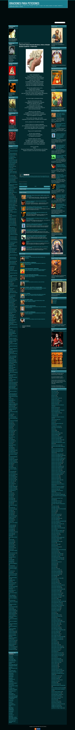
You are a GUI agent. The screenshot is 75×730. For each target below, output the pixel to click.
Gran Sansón (11, 266)
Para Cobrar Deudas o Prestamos (57, 523)
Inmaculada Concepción (13, 270)
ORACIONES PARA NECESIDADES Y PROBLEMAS (29, 268)
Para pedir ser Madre (55, 678)
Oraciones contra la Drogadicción (57, 466)
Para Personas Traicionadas (56, 587)
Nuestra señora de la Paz (13, 327)
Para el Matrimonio (55, 643)
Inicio (35, 186)
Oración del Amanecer (12, 382)
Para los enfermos (55, 663)
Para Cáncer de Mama (55, 533)
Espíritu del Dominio (12, 261)
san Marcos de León (12, 649)
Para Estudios (54, 560)
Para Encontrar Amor (55, 552)
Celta (10, 214)
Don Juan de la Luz (12, 236)
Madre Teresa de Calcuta (13, 292)
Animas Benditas (12, 197)
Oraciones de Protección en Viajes (57, 486)
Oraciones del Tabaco (55, 489)
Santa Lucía (11, 555)
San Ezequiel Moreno (12, 450)
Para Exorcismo (54, 563)
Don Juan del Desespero (13, 239)
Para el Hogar (54, 640)
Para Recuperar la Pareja (56, 606)
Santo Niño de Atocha (12, 586)
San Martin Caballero (12, 486)
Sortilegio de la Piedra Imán (56, 706)
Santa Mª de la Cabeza (13, 568)
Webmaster (55, 301)
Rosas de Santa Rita (12, 407)
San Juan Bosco (11, 472)
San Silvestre (11, 513)
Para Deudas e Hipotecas (56, 538)
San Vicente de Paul (12, 515)
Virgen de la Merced (12, 631)
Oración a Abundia (12, 356)
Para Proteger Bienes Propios (56, 602)
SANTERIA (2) (11, 714)
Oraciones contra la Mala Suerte (57, 467)
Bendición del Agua (55, 403)
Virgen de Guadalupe (12, 610)
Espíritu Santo (11, 251)
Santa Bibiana (11, 527)
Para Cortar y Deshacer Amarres (57, 531)
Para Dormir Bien (54, 548)
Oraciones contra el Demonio (56, 463)
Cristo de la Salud (12, 222)
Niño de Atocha (11, 308)
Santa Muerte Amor (12, 567)
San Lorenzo (11, 482)
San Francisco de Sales (13, 454)
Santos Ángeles (11, 595)
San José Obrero (12, 467)
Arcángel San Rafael (12, 201)
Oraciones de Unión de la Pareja (57, 487)
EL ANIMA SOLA (12, 688)
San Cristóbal (11, 439)
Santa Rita (10, 572)
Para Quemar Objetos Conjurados (57, 605)
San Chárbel (11, 432)
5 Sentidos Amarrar (12, 171)
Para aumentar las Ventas (56, 627)
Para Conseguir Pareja (55, 525)
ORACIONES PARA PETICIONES (24, 3)
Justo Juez (10, 283)
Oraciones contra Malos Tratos (57, 460)
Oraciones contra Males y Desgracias (58, 458)
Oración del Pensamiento (13, 388)
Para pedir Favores (55, 666)
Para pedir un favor (55, 681)
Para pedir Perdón (55, 667)
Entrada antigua (47, 186)
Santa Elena (11, 543)
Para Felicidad (54, 565)
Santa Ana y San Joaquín (13, 522)
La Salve (10, 289)
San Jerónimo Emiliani (12, 462)
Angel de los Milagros (12, 187)
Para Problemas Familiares (56, 594)
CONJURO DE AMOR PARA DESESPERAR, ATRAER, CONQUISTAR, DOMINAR (61, 196)
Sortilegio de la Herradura (56, 705)
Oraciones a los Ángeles (13, 343)
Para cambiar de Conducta (56, 628)
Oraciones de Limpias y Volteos (57, 479)
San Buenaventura (12, 430)
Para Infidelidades (55, 575)
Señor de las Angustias (13, 597)
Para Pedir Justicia (55, 580)
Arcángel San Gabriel (12, 198)
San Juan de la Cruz (12, 479)
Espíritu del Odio (11, 262)
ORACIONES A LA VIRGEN (25, 293)
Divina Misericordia (12, 228)
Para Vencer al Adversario (56, 624)
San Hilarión (11, 458)
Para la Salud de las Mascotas (57, 659)
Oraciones (53, 430)
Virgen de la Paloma (12, 632)
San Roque (11, 510)
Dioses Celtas (11, 227)
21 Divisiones (11, 156)
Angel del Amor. (11, 188)
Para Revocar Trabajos (55, 610)
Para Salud (53, 612)
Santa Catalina (11, 533)
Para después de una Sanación (57, 639)
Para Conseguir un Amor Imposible (57, 527)
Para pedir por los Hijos (55, 677)
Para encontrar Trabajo (55, 644)
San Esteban (11, 447)
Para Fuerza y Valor (55, 568)
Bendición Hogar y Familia (56, 398)
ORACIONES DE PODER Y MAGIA (26, 299)
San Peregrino (11, 507)
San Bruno (10, 428)
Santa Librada (11, 554)
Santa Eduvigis (11, 542)
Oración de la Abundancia (13, 372)
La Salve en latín (12, 291)
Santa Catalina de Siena (13, 537)
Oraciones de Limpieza (55, 481)
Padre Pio (10, 398)
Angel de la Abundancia (13, 182)
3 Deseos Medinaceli (12, 162)
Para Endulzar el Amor (55, 556)
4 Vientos (10, 167)
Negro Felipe (11, 305)
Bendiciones (54, 395)
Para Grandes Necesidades (56, 571)
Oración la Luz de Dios (13, 391)
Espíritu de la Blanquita (13, 252)
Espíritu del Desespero (13, 258)
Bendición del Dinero (55, 407)
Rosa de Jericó (11, 406)
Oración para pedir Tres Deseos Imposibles (59, 495)
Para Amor (53, 512)
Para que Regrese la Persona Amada (58, 687)
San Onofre (11, 495)
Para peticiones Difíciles (56, 683)
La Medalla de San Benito (56, 426)
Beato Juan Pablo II (12, 202)
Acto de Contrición (55, 392)
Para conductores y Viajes (56, 633)
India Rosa (10, 269)
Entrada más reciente (23, 186)
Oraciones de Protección (56, 482)
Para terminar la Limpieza (56, 702)
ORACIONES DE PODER (13, 696)
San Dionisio (11, 442)
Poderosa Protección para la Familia (58, 703)
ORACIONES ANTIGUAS (13, 718)
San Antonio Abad (12, 416)
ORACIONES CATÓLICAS (25, 318)
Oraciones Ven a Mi (55, 435)
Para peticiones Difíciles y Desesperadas (58, 685)
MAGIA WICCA (11, 684)
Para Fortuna (54, 567)
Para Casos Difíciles (55, 519)
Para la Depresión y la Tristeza (57, 655)
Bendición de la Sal (55, 399)
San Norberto (11, 494)
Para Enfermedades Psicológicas (57, 557)
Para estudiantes (54, 651)
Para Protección (54, 598)
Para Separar (54, 617)
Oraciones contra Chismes (56, 441)
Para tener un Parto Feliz (56, 701)
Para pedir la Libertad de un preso (57, 670)
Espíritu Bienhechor (12, 248)
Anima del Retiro (11, 196)
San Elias (10, 443)
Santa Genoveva (12, 547)
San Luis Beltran (11, 483)
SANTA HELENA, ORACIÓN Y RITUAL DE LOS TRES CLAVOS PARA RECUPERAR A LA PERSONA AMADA (37, 207)
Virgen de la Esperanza (13, 626)
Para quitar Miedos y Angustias (57, 694)
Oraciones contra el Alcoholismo (57, 462)
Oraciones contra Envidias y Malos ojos (58, 446)
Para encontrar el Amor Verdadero (57, 647)
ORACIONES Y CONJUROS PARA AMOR (12, 704)
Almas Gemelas (11, 179)
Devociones (53, 420)
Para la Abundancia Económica (57, 652)
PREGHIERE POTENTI (13, 683)
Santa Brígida (11, 529)
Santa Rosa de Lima (12, 573)
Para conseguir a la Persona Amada (58, 636)
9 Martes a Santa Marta (13, 172)
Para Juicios (54, 576)
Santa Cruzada (11, 540)
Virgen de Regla (11, 614)
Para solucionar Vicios (55, 698)
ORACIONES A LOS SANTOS (25, 256)
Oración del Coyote (12, 383)
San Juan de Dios (12, 478)
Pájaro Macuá (11, 402)
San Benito (11, 426)
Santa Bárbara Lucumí (12, 531)
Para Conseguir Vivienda (56, 526)
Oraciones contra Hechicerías (56, 448)
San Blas (10, 427)
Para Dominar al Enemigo (56, 546)
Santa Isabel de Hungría (13, 550)
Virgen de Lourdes (12, 612)
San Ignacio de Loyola (12, 459)
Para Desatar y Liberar (55, 534)
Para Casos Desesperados (56, 518)
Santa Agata (11, 518)
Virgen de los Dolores (12, 640)
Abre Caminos (54, 391)
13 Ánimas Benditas (12, 153)
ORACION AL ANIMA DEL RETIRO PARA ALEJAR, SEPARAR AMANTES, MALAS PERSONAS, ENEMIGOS (60, 136)
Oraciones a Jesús (12, 338)
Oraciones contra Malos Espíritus (57, 459)
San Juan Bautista (12, 471)
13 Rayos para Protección (13, 150)
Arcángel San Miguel (12, 200)
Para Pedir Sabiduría (55, 582)
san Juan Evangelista (12, 646)
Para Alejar (53, 499)
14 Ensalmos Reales (12, 154)
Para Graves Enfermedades (56, 572)
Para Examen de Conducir (56, 561)
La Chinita (10, 284)
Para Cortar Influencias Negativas (57, 530)
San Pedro (10, 503)
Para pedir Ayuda (54, 665)
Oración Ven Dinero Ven (13, 353)
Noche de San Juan (12, 310)
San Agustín (11, 414)
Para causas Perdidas (55, 632)
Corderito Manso (11, 219)
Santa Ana (10, 521)
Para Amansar (54, 510)
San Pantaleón (11, 499)
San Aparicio (11, 423)
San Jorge (10, 464)
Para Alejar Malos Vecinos (56, 502)
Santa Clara (11, 539)
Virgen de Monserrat (12, 613)
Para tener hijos (54, 699)
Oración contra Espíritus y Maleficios (58, 494)
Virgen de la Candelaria (13, 621)
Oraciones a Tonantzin (12, 339)
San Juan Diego (11, 475)
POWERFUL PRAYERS (13, 689)
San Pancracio (11, 498)
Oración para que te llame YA (56, 498)
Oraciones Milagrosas (55, 434)
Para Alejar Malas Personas (56, 500)
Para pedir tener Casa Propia (56, 679)
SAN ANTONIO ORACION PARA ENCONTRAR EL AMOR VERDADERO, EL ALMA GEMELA (36, 230)
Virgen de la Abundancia (13, 618)
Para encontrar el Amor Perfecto (57, 646)
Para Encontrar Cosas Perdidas (57, 553)
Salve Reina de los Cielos (13, 411)
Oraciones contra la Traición (56, 470)
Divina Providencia (12, 230)
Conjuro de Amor (54, 414)
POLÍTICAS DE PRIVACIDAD (26, 326)
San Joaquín (11, 463)
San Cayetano (11, 431)
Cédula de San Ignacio (55, 419)
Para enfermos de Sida (55, 650)
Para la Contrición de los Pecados (57, 654)
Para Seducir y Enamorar (56, 614)
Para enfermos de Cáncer (56, 648)
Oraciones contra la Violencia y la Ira (58, 471)
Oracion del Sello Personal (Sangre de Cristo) (12, 333)
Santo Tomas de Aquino (13, 592)
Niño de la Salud (11, 309)
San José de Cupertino (13, 468)
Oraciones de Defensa (55, 477)
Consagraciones (54, 415)
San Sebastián (11, 511)
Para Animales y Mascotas (56, 514)
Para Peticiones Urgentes (56, 590)
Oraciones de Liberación (56, 478)
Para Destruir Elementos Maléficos (57, 537)
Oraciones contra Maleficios (56, 456)
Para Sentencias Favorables (56, 616)
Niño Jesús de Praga (12, 306)
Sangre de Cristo (12, 517)
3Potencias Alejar (12, 166)
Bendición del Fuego (55, 408)
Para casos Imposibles (55, 631)
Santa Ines (10, 549)
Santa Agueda (11, 519)
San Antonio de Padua (12, 420)
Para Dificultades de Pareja (56, 541)
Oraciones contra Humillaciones (57, 450)
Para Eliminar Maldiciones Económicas (58, 549)
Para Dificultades (54, 540)
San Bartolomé (11, 424)
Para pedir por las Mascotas (56, 675)
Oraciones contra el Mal (55, 464)
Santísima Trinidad (12, 596)
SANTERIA (11, 713)
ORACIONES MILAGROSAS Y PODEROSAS (28, 262)
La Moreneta (11, 288)
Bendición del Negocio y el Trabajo (57, 410)
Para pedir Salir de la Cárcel (56, 669)
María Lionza (11, 298)
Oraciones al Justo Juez (13, 346)
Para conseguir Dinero (55, 635)
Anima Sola (11, 194)
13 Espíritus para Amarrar (13, 148)
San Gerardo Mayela (12, 456)
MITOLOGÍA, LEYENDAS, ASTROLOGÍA (11, 657)
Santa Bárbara (11, 530)
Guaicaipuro (11, 267)
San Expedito (11, 448)
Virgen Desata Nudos (12, 606)
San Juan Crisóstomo (12, 474)
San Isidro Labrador (12, 460)
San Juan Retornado (12, 476)
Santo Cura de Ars (12, 582)
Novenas (53, 428)
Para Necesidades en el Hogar (57, 578)
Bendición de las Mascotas (56, 400)
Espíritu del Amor (12, 257)
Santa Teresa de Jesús (13, 575)
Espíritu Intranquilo (12, 249)
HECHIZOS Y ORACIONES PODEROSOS (11, 708)
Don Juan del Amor (12, 238)
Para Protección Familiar (56, 599)
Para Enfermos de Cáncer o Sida (57, 559)
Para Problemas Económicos (56, 593)
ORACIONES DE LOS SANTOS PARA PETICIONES (29, 274)
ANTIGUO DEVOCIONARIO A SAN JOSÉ (13, 668)
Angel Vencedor (11, 180)
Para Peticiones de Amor (56, 591)
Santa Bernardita (12, 526)
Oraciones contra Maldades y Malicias (58, 455)
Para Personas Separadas (56, 586)
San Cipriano (11, 434)
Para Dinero (54, 542)
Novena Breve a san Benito (56, 427)
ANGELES (10, 702)
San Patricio (11, 502)
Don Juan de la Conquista (13, 234)
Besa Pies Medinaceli (55, 411)
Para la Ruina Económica (56, 658)
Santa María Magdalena (13, 563)
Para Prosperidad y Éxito (56, 597)
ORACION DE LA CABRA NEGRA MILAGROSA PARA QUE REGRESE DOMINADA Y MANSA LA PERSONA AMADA (36, 236)
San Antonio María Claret (13, 418)
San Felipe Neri (11, 451)
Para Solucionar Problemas (56, 620)
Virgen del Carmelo (12, 641)
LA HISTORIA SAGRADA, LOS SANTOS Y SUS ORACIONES (31, 287)
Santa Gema (11, 546)
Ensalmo (53, 422)
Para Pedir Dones (54, 579)
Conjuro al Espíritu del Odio (56, 412)
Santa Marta (11, 559)
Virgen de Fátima (12, 609)
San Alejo (10, 415)
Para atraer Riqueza (55, 625)
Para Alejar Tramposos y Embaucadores (58, 503)
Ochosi (10, 329)
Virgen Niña (11, 608)
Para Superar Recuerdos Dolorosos (57, 621)
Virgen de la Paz (11, 633)
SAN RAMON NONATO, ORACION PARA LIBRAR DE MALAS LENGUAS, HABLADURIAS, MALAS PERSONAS (61, 206)
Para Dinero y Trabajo (55, 544)
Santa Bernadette (12, 525)
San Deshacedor (12, 440)
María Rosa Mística (12, 300)
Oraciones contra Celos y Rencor (57, 439)
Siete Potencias (11, 600)
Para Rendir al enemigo (55, 609)
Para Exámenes (54, 564)
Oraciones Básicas (55, 431)
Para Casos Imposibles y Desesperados (58, 521)
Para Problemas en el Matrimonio (57, 595)
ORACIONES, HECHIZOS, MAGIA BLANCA (28, 305)
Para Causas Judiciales (55, 522)
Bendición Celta (54, 396)
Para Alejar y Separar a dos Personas (58, 508)
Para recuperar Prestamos (56, 695)
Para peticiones (54, 682)
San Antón (10, 422)
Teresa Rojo (55, 300)
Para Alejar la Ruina (55, 507)
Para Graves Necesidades (56, 574)
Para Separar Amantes (55, 618)
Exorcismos (53, 424)
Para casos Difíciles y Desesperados (58, 629)
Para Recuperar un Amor (56, 608)
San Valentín (11, 514)
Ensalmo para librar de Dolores (57, 423)
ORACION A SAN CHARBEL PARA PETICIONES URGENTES (35, 319)
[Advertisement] (37, 16)
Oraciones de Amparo (55, 475)
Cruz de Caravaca (12, 223)
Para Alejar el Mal (54, 506)
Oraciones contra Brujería (56, 438)
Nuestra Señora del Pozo (13, 324)
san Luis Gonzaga (12, 648)
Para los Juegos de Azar (56, 662)
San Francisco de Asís (12, 452)
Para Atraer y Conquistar (56, 515)
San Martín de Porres (12, 489)
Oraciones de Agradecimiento (56, 474)
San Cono (10, 435)
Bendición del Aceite (55, 402)
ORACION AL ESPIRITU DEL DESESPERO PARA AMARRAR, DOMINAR (61, 156)
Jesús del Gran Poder (12, 279)
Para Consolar (54, 529)
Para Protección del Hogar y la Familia (58, 601)
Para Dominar (54, 545)
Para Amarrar (54, 511)
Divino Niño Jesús (12, 231)
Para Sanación (54, 613)
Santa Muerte (11, 565)
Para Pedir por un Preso (56, 583)
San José (10, 466)
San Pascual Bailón (12, 501)
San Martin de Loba (12, 487)
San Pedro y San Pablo (13, 505)
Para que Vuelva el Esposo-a (56, 691)
